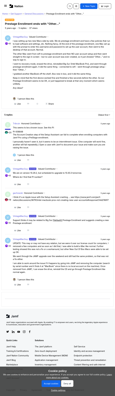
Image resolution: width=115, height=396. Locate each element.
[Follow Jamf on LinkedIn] (13, 331)
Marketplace (12, 364)
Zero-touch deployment (46, 351)
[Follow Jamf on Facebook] (29, 331)
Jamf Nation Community (17, 355)
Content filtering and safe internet (89, 364)
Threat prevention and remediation (90, 360)
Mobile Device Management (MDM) (51, 355)
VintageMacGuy (20, 37)
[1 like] (23, 98)
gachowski (18, 193)
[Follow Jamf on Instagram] (24, 331)
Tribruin (16, 123)
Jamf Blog (11, 360)
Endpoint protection (83, 355)
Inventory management (45, 364)
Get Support (16, 14)
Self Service (79, 346)
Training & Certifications (17, 351)
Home (5, 14)
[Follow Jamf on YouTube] (18, 332)
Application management (46, 360)
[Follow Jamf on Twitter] (7, 332)
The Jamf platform (43, 346)
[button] (5, 6)
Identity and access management (89, 351)
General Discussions (34, 14)
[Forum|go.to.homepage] (16, 6)
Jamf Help (11, 346)
